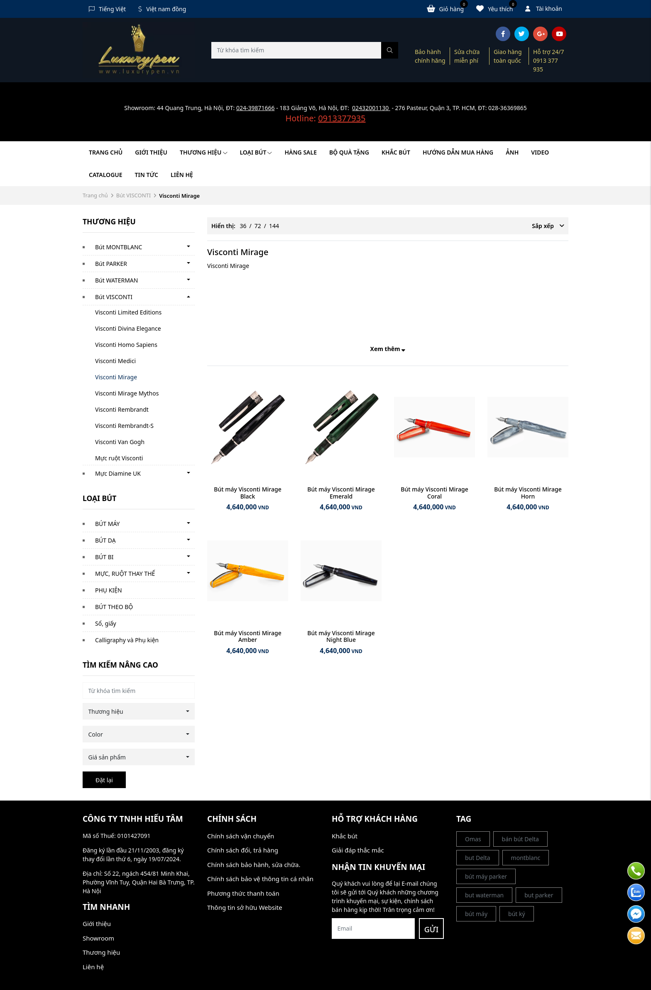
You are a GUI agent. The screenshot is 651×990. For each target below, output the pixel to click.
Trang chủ (105, 152)
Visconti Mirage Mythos (127, 393)
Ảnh (512, 152)
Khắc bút (344, 836)
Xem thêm (388, 349)
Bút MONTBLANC (118, 247)
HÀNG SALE (300, 152)
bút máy (476, 914)
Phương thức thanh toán (243, 893)
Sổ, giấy (105, 623)
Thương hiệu (203, 152)
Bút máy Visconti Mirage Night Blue (340, 636)
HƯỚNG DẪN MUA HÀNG (458, 152)
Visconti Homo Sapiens (126, 345)
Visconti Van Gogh (119, 442)
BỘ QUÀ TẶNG (349, 152)
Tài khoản (543, 8)
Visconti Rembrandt (122, 409)
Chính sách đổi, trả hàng (242, 850)
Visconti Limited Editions (128, 312)
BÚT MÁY (107, 524)
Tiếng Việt (107, 9)
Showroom (98, 938)
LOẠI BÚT (256, 152)
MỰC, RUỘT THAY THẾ (125, 573)
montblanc (526, 858)
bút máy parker (486, 876)
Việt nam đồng (162, 9)
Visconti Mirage (116, 377)
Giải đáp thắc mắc (358, 850)
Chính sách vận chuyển (240, 836)
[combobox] (139, 711)
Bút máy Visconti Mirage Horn (527, 492)
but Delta (477, 858)
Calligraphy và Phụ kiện (127, 640)
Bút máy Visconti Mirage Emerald (340, 492)
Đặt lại (104, 780)
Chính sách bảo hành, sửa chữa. (253, 864)
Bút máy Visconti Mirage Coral (434, 492)
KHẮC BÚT (396, 152)
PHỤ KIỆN (108, 590)
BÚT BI (104, 557)
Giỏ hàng (447, 8)
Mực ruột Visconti (119, 458)
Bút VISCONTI (133, 195)
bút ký (516, 914)
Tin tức (146, 175)
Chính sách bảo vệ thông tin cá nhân (260, 879)
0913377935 (341, 118)
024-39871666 (255, 108)
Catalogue (105, 175)
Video (540, 152)
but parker (538, 895)
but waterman (484, 895)
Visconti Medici (115, 361)
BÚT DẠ (105, 540)
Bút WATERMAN (116, 280)
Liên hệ (182, 175)
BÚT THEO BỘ (114, 607)
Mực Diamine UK (118, 473)
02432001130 (371, 108)
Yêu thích (496, 8)
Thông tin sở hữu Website (244, 907)
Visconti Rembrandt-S (124, 426)
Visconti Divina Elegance (128, 328)
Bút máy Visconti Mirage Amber (247, 636)
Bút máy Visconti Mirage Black (247, 492)
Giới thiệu (151, 152)
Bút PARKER (111, 264)
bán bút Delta (520, 839)
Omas (473, 839)
